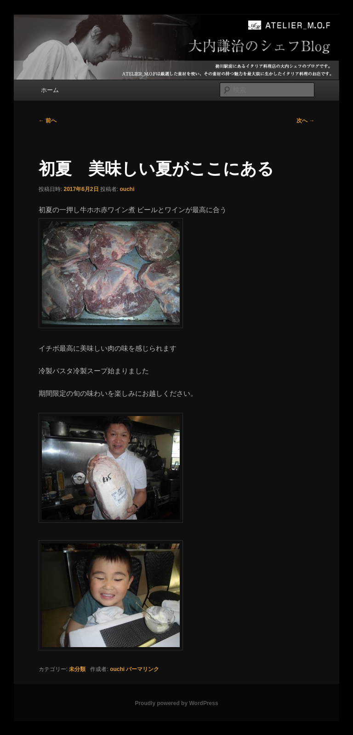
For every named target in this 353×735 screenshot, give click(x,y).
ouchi (127, 189)
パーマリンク (142, 669)
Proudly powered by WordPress (176, 703)
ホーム (50, 90)
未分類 (77, 669)
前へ (48, 120)
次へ (305, 120)
